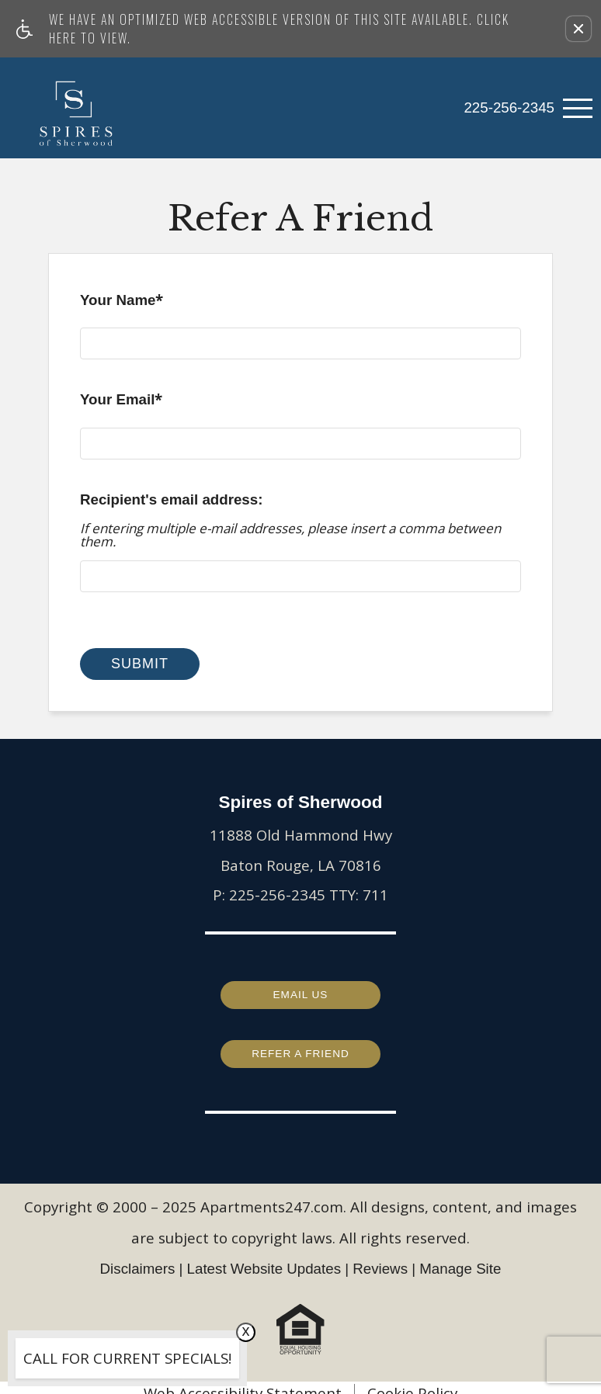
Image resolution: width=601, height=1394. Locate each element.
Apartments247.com (271, 1196)
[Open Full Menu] (577, 108)
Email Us (300, 989)
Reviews (380, 1258)
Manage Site (460, 1258)
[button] (578, 28)
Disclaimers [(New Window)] (137, 1258)
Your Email (121, 402)
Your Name (121, 303)
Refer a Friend (300, 1044)
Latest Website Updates (264, 1258)
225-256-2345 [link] (509, 107)
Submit (139, 663)
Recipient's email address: (171, 499)
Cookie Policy (412, 1382)
